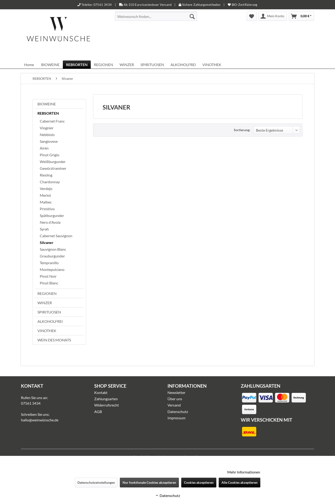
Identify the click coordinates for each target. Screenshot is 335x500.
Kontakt (100, 392)
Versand (174, 405)
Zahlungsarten (106, 399)
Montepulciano (52, 269)
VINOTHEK (46, 330)
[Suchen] (192, 16)
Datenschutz (178, 411)
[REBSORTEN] (77, 64)
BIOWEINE (46, 104)
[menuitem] (156, 16)
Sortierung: (242, 130)
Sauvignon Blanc (53, 249)
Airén (44, 148)
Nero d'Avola (50, 222)
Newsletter (176, 392)
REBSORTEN (48, 113)
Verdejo (46, 188)
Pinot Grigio (49, 155)
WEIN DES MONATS (54, 340)
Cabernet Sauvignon (56, 235)
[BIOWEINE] (50, 64)
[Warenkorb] (301, 16)
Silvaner (47, 242)
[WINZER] (126, 64)
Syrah (44, 229)
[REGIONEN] (103, 64)
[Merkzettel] (252, 16)
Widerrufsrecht (106, 405)
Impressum (176, 418)
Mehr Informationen (243, 472)
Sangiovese (49, 141)
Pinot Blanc (49, 283)
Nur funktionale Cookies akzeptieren (149, 482)
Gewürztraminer (53, 168)
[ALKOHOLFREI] (183, 64)
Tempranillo (49, 262)
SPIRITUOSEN (49, 312)
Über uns (175, 399)
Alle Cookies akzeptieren (239, 482)
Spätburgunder (52, 215)
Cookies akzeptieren (199, 482)
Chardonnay (50, 182)
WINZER (44, 302)
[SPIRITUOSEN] (152, 64)
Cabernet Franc (52, 121)
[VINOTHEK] (211, 64)
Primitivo (47, 209)
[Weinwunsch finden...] (156, 16)
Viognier (47, 128)
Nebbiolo (47, 134)
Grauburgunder (52, 256)
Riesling (46, 175)
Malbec (46, 202)
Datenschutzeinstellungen (96, 482)
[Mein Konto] (272, 16)
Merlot (45, 195)
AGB (98, 411)
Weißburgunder (53, 161)
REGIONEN (47, 293)
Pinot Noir (48, 276)
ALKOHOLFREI (50, 321)
